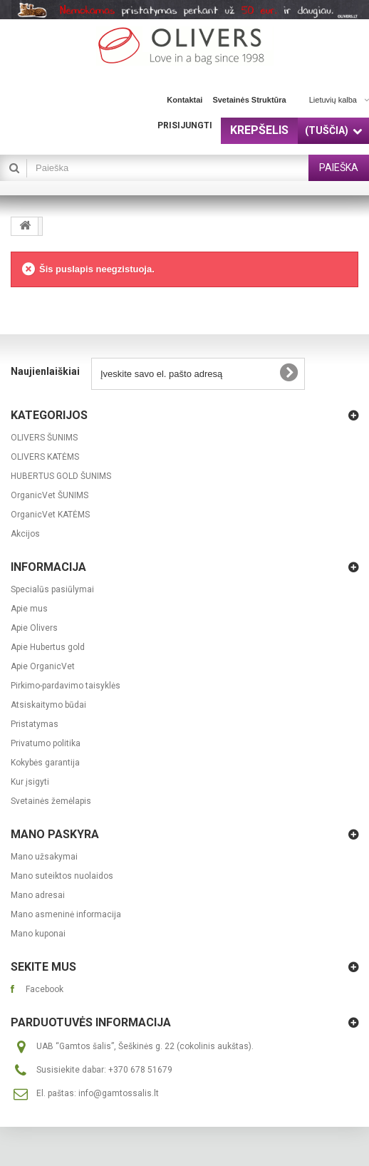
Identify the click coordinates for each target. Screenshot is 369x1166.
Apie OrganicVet (43, 666)
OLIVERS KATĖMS (45, 457)
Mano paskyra (55, 834)
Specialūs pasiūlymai (52, 589)
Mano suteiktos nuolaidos (62, 876)
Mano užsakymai (44, 857)
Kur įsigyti (30, 782)
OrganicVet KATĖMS (50, 515)
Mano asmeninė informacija (66, 914)
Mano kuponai (38, 934)
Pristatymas (34, 724)
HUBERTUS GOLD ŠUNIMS (61, 476)
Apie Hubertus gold (48, 647)
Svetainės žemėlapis (51, 801)
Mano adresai (38, 895)
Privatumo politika (45, 743)
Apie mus (29, 609)
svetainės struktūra (249, 100)
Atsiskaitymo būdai (48, 705)
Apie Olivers (34, 628)
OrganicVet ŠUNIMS (49, 495)
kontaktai (184, 100)
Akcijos (25, 534)
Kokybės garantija (45, 763)
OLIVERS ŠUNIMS (44, 438)
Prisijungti (184, 125)
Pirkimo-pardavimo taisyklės (65, 686)
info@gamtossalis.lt (118, 1093)
